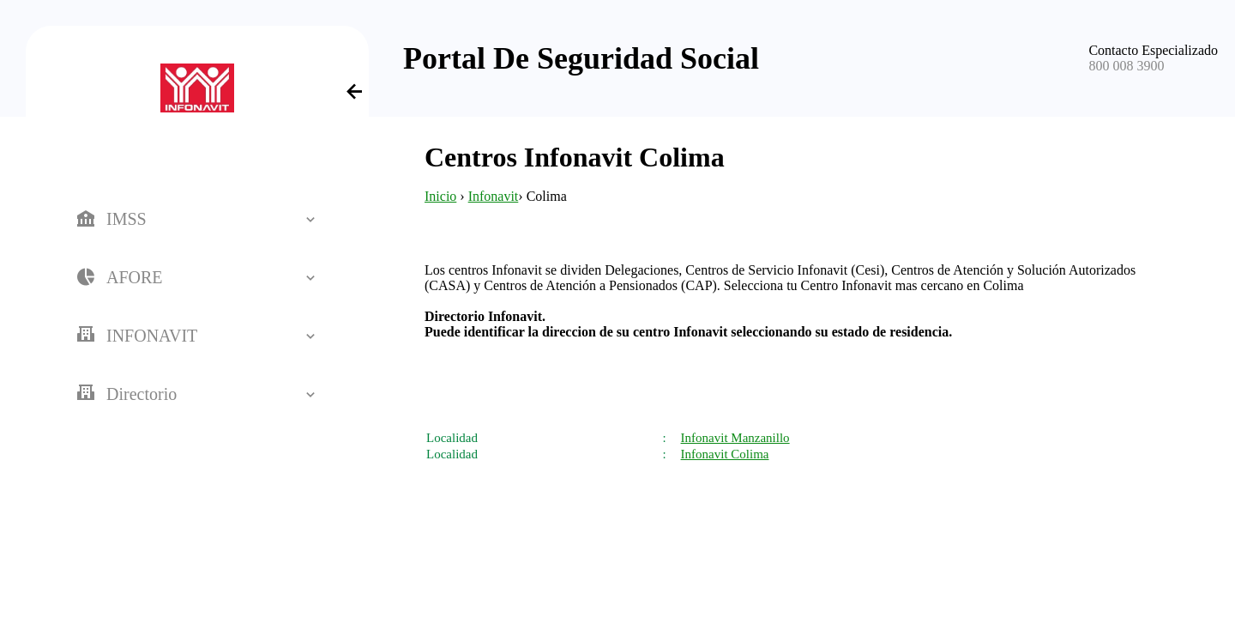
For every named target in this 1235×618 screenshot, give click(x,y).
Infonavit (493, 196)
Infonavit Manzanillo (735, 438)
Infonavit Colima (725, 454)
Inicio (440, 196)
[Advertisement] (682, 391)
